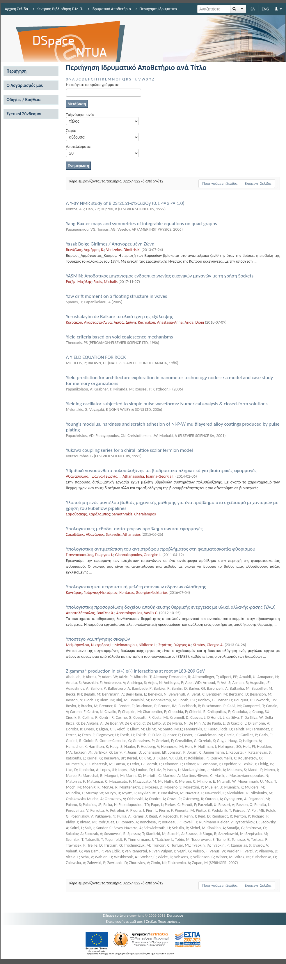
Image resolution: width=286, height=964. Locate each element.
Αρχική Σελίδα (16, 8)
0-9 (68, 79)
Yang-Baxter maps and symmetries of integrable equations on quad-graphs (141, 224)
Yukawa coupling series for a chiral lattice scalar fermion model (129, 450)
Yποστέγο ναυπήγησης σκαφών (98, 639)
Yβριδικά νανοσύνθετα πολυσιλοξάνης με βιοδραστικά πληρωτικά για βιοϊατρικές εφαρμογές (161, 470)
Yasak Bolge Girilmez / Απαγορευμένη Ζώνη (110, 244)
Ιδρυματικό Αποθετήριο (111, 8)
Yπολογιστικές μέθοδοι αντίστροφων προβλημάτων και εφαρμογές (134, 529)
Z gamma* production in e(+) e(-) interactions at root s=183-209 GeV (135, 671)
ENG (265, 8)
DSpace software (116, 915)
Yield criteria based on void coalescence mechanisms (119, 337)
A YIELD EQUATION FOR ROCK (96, 357)
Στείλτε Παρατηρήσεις (163, 921)
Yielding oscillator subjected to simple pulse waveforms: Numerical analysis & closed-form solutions (167, 404)
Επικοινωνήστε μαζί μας (124, 921)
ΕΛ (253, 8)
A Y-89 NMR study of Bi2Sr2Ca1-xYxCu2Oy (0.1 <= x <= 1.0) (125, 203)
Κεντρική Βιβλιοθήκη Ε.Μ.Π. (60, 8)
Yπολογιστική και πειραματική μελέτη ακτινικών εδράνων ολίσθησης (136, 587)
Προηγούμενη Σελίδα (219, 183)
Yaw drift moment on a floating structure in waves (116, 296)
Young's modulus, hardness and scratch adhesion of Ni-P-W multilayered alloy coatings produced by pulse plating (173, 427)
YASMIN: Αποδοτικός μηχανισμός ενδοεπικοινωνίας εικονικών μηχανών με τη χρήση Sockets (160, 276)
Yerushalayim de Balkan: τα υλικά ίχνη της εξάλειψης (119, 316)
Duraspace (175, 915)
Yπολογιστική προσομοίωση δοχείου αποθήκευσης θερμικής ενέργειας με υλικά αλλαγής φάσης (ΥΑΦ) (171, 607)
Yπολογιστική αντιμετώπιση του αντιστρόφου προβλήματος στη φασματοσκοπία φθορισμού (160, 549)
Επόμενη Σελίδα (258, 183)
